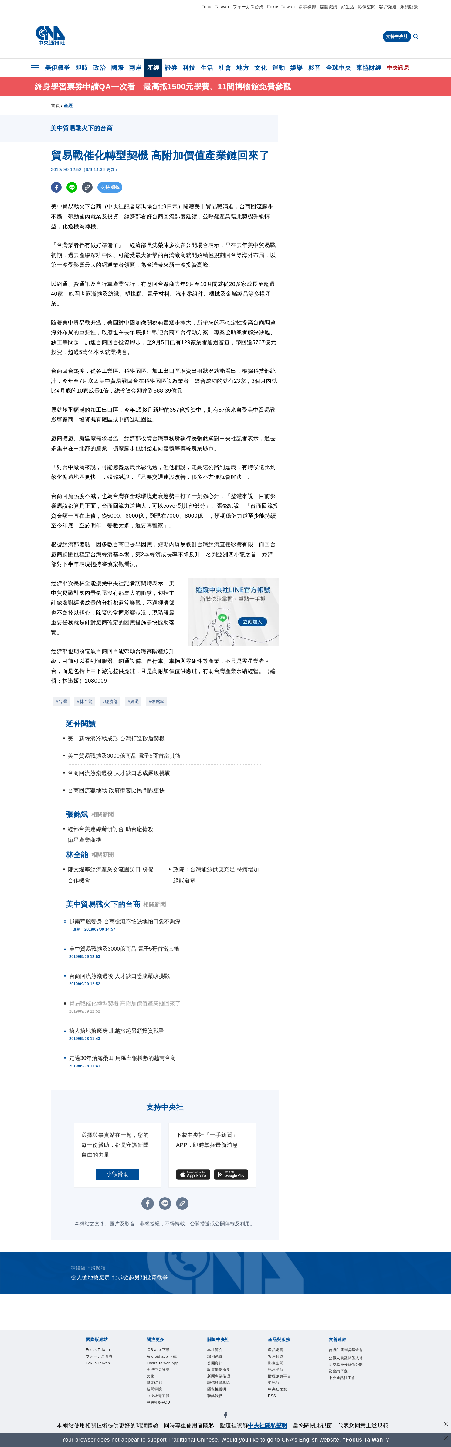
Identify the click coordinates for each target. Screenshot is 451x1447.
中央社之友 (280, 1395)
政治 (99, 67)
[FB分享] (56, 187)
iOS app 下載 (161, 1350)
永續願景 (409, 7)
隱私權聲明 (219, 1395)
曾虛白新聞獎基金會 (345, 1354)
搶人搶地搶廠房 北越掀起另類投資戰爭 (116, 1031)
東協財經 (368, 67)
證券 (171, 67)
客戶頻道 (388, 7)
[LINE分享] (71, 187)
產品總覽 (277, 1350)
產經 (153, 67)
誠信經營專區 (221, 1387)
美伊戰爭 (57, 67)
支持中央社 (397, 36)
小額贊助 (117, 1174)
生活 (207, 67)
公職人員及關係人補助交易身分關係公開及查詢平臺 (345, 1377)
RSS (273, 1403)
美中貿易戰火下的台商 (103, 904)
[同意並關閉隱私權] (446, 1424)
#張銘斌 (156, 701)
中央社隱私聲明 (267, 1425)
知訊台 (275, 1387)
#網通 (133, 701)
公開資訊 (216, 1365)
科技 (189, 67)
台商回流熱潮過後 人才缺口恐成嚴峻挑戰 (119, 976)
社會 (225, 67)
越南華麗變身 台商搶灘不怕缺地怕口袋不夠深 (125, 921)
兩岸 (135, 67)
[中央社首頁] (50, 35)
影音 (314, 67)
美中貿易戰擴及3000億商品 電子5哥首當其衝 (124, 949)
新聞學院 (156, 1410)
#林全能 (85, 701)
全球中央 (338, 67)
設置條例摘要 (221, 1373)
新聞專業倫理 (221, 1380)
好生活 (347, 7)
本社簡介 (216, 1350)
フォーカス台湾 (248, 7)
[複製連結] (87, 187)
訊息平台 (277, 1373)
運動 (278, 67)
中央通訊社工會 (345, 1396)
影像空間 (366, 7)
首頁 (55, 105)
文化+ (153, 1395)
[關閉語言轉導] (446, 1439)
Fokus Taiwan (281, 7)
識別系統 (216, 1357)
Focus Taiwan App (161, 1376)
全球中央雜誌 (161, 1387)
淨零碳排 (307, 7)
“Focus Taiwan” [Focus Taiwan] (364, 1440)
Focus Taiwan (215, 7)
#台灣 (61, 701)
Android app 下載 (163, 1361)
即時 (81, 67)
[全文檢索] (416, 37)
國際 (117, 67)
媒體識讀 (328, 7)
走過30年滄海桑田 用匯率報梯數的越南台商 (122, 1058)
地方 (242, 67)
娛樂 (296, 67)
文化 (260, 67)
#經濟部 (110, 701)
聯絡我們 (216, 1403)
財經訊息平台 (282, 1380)
